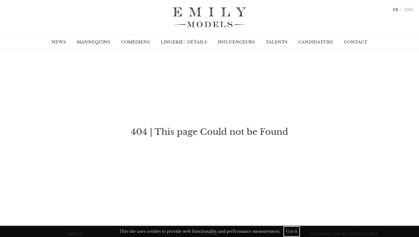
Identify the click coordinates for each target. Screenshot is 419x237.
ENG (409, 10)
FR (395, 10)
